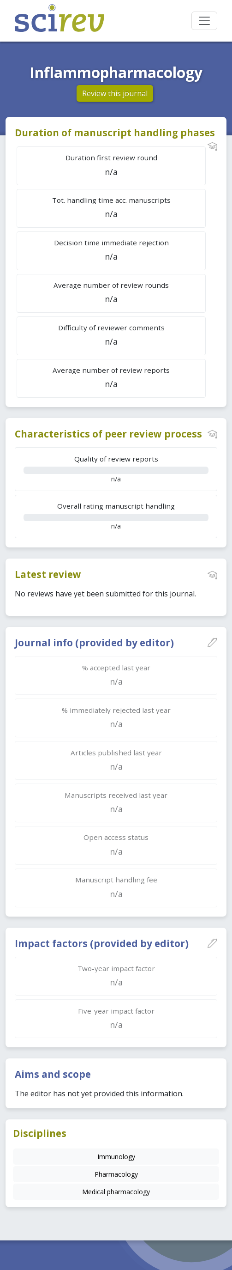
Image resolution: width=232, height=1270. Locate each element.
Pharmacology (116, 1174)
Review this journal (115, 93)
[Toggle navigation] (204, 21)
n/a (116, 468)
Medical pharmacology (116, 1191)
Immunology (116, 1156)
